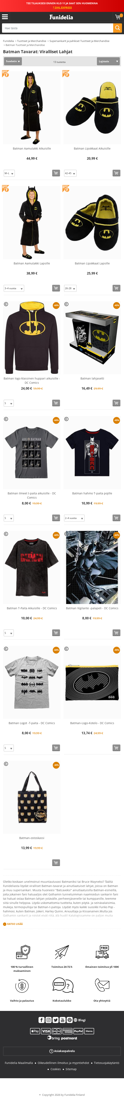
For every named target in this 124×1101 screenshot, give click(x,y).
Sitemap (71, 1069)
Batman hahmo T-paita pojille (92, 493)
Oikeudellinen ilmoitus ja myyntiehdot (63, 1063)
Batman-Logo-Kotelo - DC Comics (92, 723)
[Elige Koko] (9, 173)
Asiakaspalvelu (62, 1051)
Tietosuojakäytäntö (106, 1063)
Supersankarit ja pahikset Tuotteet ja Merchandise (79, 41)
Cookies (56, 1069)
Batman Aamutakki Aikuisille (32, 148)
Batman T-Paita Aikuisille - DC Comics (32, 608)
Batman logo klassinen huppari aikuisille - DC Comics (32, 380)
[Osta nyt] (56, 173)
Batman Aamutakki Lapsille (32, 263)
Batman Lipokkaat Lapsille (92, 263)
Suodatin (11, 61)
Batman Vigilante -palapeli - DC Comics (92, 608)
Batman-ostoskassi (31, 838)
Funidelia (8, 41)
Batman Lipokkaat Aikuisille (92, 148)
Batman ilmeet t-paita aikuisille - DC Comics (32, 495)
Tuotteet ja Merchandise (31, 41)
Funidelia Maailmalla (19, 1063)
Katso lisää (15, 924)
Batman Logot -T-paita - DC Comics (32, 723)
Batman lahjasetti (92, 378)
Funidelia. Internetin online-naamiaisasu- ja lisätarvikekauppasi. (61, 17)
